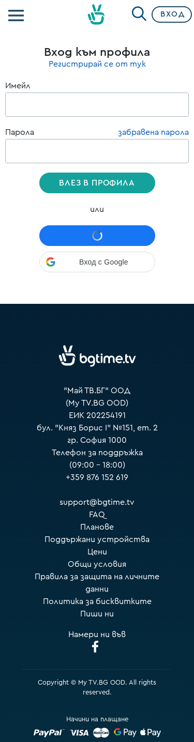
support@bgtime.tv (97, 502)
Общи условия (97, 564)
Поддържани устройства (97, 539)
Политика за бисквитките (97, 601)
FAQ (97, 515)
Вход (172, 14)
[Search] (139, 12)
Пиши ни (97, 614)
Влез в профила (97, 183)
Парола (97, 144)
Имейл (97, 99)
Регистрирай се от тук (97, 64)
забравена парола (153, 132)
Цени (97, 552)
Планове (97, 527)
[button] (97, 262)
